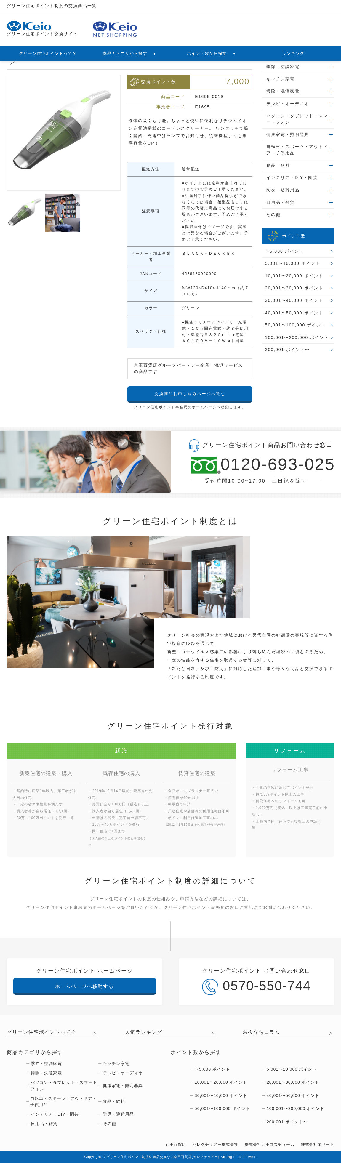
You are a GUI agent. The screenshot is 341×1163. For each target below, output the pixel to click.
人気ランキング (143, 1032)
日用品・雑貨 (280, 202)
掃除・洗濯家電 (283, 91)
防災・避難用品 (283, 190)
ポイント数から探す (211, 53)
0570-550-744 (256, 986)
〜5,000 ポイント (284, 251)
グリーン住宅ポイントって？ (48, 53)
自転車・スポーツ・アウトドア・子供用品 (297, 149)
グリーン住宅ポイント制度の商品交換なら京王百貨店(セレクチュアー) (163, 1157)
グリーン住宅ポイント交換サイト (42, 28)
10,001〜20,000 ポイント (294, 275)
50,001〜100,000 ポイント (295, 325)
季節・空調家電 (283, 66)
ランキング (293, 53)
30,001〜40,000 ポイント (294, 300)
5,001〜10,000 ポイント (292, 263)
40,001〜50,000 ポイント (294, 312)
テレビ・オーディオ (287, 103)
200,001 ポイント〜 (287, 349)
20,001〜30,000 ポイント (294, 288)
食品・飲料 (278, 165)
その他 (273, 214)
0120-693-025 (256, 465)
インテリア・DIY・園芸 (292, 177)
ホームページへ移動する (84, 986)
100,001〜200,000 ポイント (297, 337)
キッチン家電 (280, 78)
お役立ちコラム (261, 1032)
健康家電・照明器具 (287, 134)
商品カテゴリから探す (129, 53)
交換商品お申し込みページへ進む (189, 393)
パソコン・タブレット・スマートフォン (297, 118)
